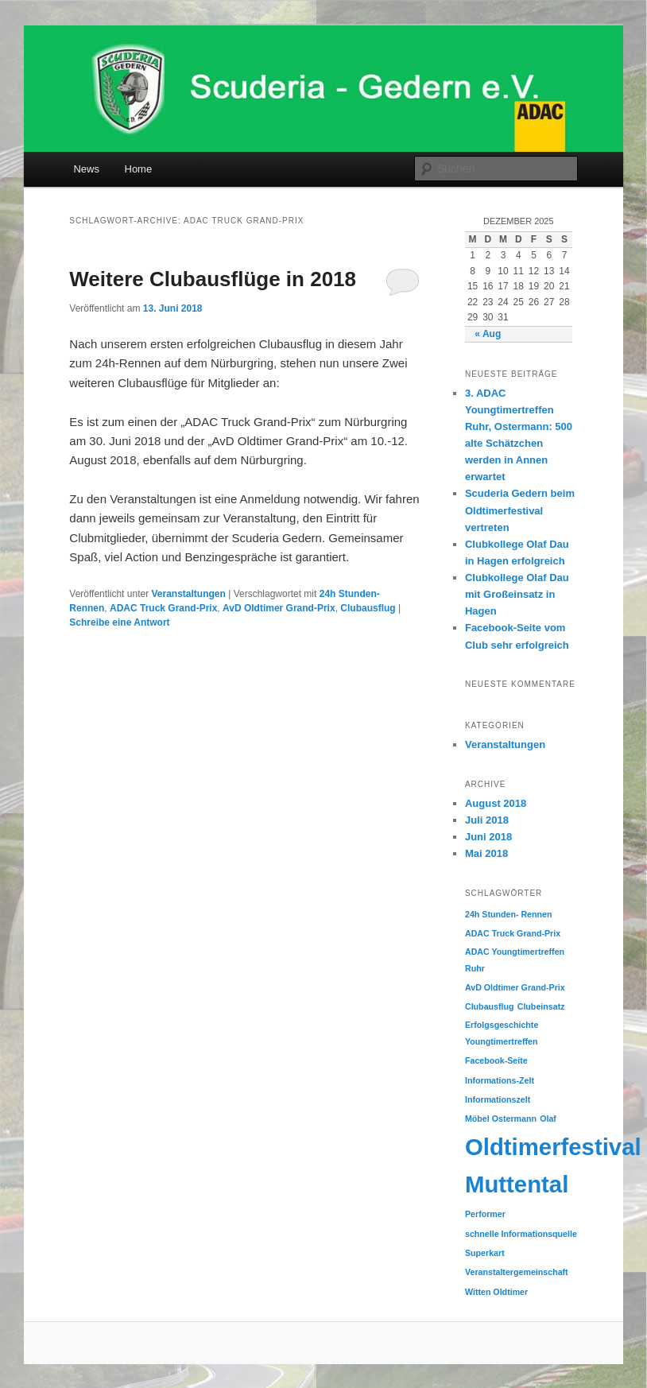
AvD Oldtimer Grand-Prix (279, 608)
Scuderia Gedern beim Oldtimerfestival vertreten (520, 510)
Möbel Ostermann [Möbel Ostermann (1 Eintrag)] (501, 1118)
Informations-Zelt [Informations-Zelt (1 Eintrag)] (499, 1080)
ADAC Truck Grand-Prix (163, 608)
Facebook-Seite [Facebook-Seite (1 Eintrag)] (496, 1060)
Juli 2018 (487, 820)
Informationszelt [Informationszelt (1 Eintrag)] (497, 1099)
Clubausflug (367, 608)
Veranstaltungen (188, 593)
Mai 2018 (486, 853)
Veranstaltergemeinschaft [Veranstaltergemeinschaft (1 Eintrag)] (516, 1272)
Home (139, 169)
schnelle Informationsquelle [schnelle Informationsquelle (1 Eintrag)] (521, 1234)
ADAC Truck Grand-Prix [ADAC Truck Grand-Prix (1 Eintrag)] (512, 933)
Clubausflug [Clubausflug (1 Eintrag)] (489, 1006)
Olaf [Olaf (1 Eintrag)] (548, 1118)
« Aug (488, 333)
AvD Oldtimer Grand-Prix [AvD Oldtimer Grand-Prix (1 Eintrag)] (515, 987)
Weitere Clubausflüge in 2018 (212, 279)
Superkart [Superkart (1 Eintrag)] (485, 1253)
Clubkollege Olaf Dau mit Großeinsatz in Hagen (517, 594)
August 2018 (495, 803)
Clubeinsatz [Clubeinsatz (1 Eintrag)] (541, 1006)
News (86, 169)
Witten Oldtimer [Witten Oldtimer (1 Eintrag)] (496, 1292)
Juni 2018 (488, 837)
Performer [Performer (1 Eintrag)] (485, 1214)
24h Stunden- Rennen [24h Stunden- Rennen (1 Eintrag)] (508, 914)
